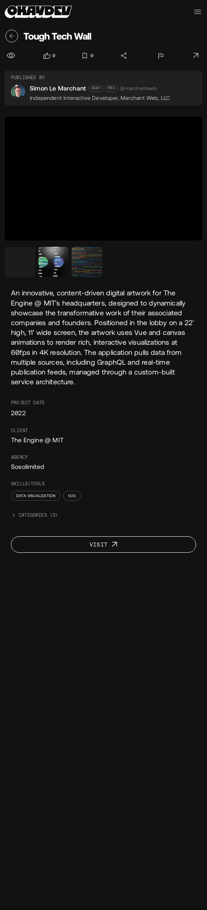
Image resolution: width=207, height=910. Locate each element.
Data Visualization (36, 496)
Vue (72, 496)
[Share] (124, 56)
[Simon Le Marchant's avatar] (18, 92)
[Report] (160, 56)
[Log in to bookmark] (87, 56)
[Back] (12, 36)
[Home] (38, 11)
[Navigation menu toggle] (197, 11)
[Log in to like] (49, 56)
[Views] (12, 55)
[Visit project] (196, 55)
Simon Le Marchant (58, 88)
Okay (96, 88)
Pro (111, 88)
